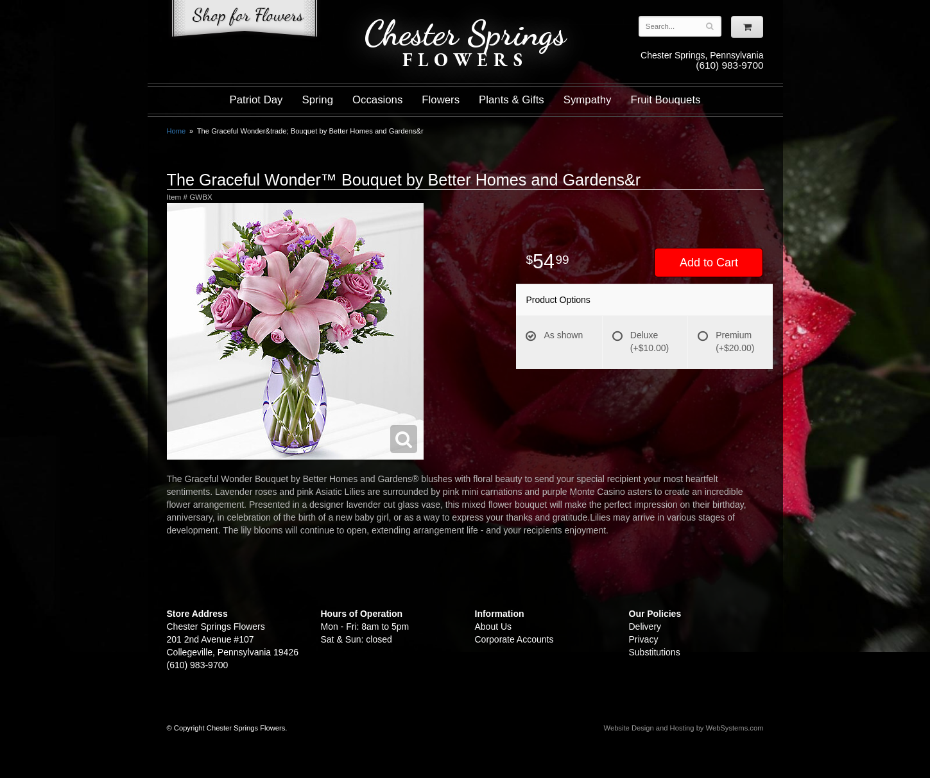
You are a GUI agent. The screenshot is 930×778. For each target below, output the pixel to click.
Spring (317, 100)
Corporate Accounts (514, 639)
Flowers (441, 100)
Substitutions (654, 652)
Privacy (644, 639)
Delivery (645, 626)
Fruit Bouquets (665, 100)
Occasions (377, 100)
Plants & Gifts (511, 100)
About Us (493, 626)
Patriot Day (255, 100)
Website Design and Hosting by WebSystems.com (684, 728)
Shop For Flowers (244, 21)
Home (176, 131)
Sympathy (588, 100)
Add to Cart (709, 262)
